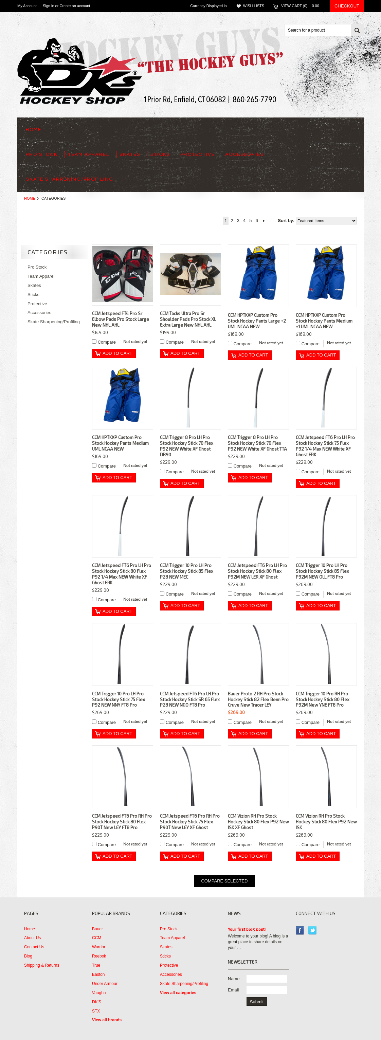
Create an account (74, 6)
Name (234, 978)
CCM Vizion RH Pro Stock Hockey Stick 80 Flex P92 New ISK (326, 821)
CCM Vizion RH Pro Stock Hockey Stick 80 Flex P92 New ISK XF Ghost (258, 821)
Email (233, 989)
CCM (96, 937)
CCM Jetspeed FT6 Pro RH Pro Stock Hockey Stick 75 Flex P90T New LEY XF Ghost (190, 821)
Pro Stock (42, 154)
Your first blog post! (247, 929)
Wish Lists (253, 6)
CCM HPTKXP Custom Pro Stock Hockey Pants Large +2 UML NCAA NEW (257, 320)
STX (96, 1011)
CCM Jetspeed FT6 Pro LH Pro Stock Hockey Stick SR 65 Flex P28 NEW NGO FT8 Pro (190, 699)
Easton (98, 974)
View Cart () (302, 6)
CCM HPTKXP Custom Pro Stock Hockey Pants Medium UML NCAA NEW (120, 443)
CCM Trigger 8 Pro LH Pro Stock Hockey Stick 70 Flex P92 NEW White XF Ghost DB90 (186, 446)
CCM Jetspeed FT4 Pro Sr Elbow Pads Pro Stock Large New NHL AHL (120, 319)
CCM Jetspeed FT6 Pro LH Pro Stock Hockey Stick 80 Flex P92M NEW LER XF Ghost (257, 571)
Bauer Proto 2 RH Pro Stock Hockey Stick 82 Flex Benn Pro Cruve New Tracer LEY (258, 699)
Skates (130, 154)
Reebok (99, 956)
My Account (27, 6)
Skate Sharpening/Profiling (69, 179)
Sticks (160, 154)
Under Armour (104, 983)
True (96, 965)
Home (29, 198)
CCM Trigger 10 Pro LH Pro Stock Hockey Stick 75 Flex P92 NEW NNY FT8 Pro (118, 699)
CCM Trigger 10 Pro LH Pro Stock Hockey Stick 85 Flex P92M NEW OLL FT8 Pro (322, 571)
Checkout (346, 5)
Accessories (244, 154)
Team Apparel (88, 154)
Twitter (312, 930)
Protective (197, 154)
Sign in (48, 6)
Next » (264, 221)
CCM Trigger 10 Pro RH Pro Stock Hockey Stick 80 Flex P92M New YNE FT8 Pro (322, 699)
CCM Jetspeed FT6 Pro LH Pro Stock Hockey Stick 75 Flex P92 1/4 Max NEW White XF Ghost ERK (325, 446)
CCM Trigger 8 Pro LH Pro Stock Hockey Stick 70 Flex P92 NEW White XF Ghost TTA (257, 443)
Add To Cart (117, 353)
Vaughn (99, 992)
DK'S (96, 1002)
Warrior (98, 947)
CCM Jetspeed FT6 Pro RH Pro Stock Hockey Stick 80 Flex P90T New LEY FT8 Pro (122, 821)
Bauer (97, 929)
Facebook (300, 930)
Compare (107, 342)
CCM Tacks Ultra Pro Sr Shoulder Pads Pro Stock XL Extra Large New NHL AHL (188, 319)
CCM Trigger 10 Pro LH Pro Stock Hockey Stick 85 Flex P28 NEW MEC (186, 571)
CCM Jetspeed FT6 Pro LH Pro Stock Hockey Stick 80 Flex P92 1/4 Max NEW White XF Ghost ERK (121, 574)
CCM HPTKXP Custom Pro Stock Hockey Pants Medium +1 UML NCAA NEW (324, 320)
